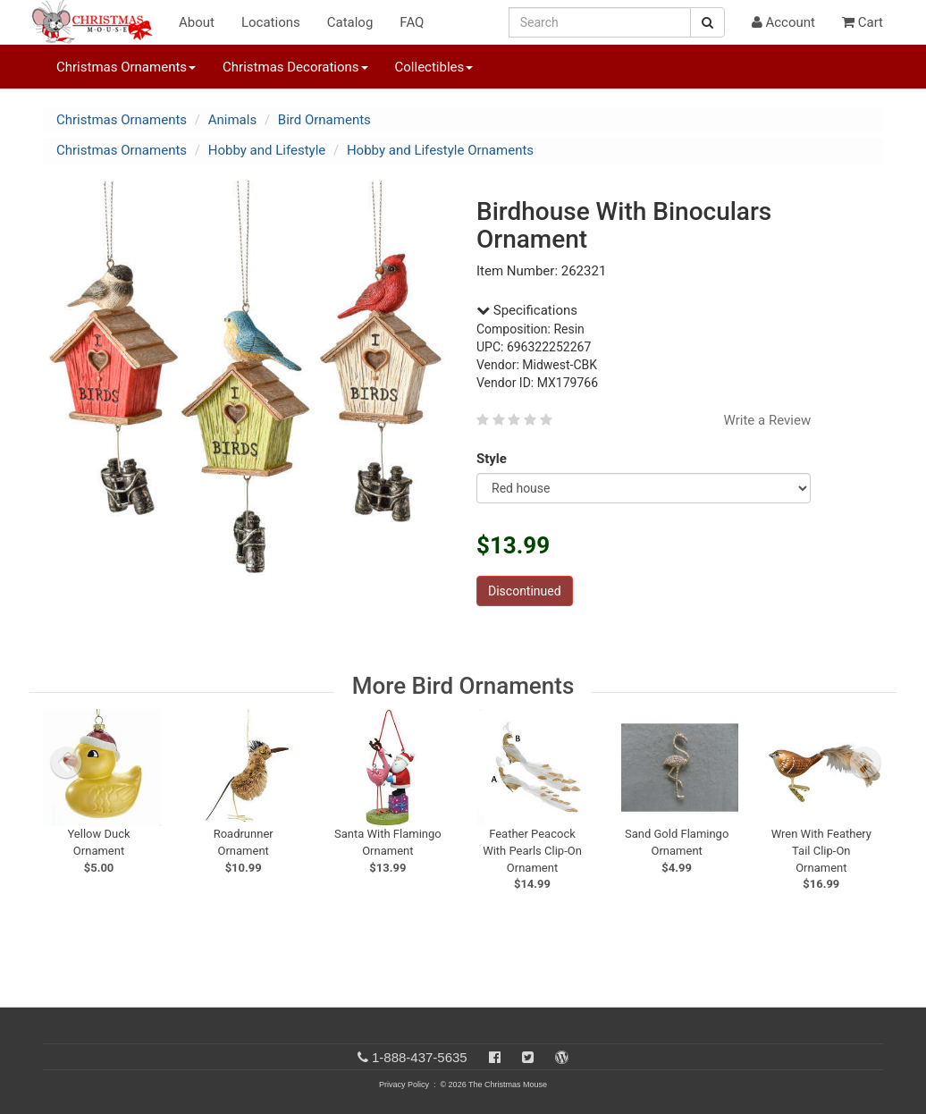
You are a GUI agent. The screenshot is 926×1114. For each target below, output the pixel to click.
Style (494, 459)
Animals (232, 120)
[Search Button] (707, 22)
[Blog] (561, 1057)
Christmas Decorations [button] (295, 67)
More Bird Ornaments (463, 685)
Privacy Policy (404, 1084)
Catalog (350, 22)
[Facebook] (495, 1057)
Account (783, 22)
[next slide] (865, 763)
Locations (270, 22)
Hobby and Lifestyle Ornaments (440, 150)
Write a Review (768, 420)
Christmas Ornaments (121, 120)
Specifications (526, 310)
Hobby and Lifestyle (267, 150)
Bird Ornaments (324, 120)
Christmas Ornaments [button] (126, 67)
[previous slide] (66, 763)
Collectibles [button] (434, 67)
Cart (862, 22)
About (197, 22)
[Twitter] (528, 1057)
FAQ (412, 22)
